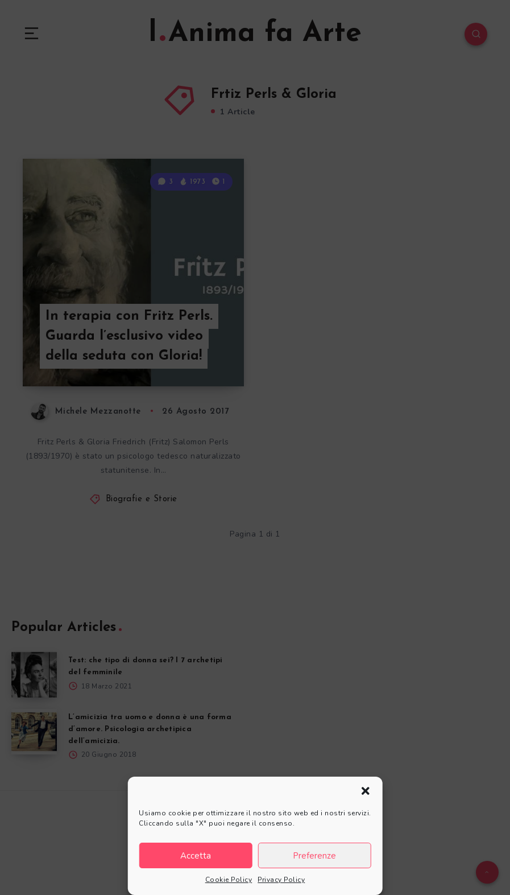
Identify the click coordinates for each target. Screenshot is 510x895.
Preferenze (314, 855)
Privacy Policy (281, 879)
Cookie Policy (228, 879)
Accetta (195, 855)
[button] (365, 791)
